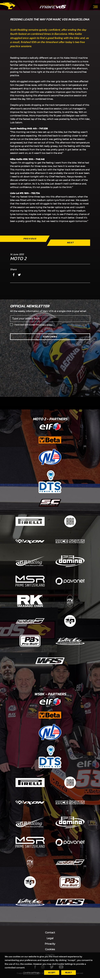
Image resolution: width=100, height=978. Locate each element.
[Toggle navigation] (95, 6)
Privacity (50, 943)
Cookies (50, 949)
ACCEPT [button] (51, 972)
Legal (50, 938)
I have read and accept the (33, 324)
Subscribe (50, 336)
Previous (29, 238)
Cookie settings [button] (31, 972)
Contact (50, 932)
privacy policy (45, 324)
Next (70, 242)
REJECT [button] (68, 972)
